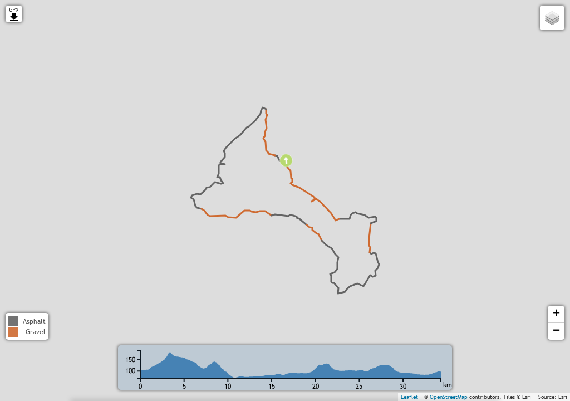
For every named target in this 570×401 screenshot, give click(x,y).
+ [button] (556, 314)
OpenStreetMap (449, 397)
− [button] (556, 331)
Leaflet (409, 397)
